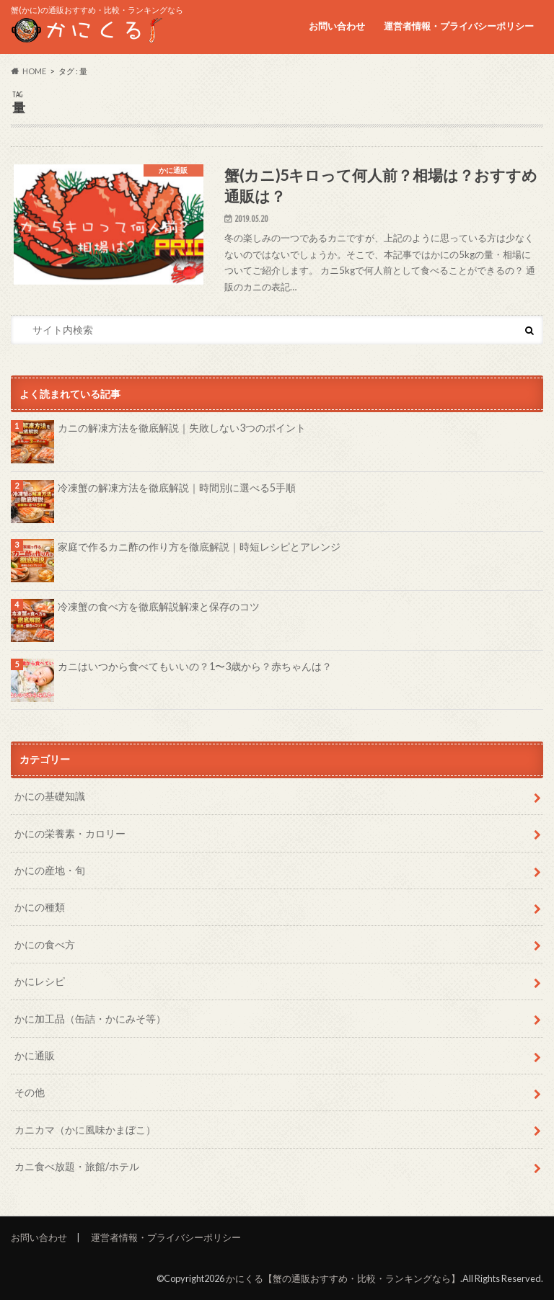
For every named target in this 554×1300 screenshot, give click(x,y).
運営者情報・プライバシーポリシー (459, 26)
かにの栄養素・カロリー (70, 833)
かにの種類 (39, 907)
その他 (29, 1092)
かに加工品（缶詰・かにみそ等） (90, 1018)
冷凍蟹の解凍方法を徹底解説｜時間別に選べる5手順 (177, 487)
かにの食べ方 (44, 944)
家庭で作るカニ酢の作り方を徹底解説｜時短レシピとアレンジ (199, 546)
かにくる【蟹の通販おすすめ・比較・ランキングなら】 (343, 1278)
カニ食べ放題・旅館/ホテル (76, 1166)
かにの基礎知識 (49, 796)
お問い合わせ (337, 26)
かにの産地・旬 (49, 870)
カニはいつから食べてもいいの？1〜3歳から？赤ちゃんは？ (195, 666)
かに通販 (34, 1055)
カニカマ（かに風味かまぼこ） (85, 1129)
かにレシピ (39, 981)
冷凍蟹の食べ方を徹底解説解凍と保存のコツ (159, 606)
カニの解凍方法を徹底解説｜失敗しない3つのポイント (182, 428)
